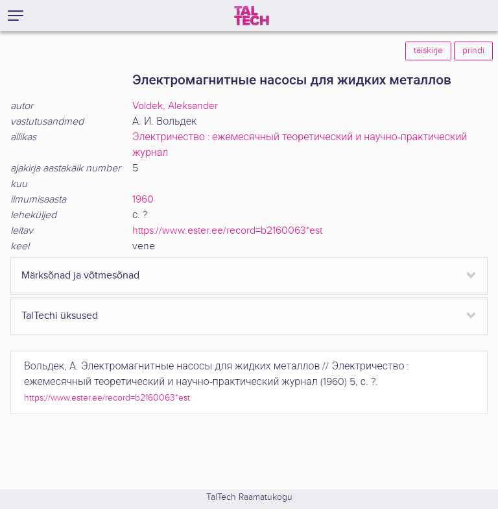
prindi (473, 50)
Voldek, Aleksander (175, 106)
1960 (143, 199)
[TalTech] (251, 15)
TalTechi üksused (59, 316)
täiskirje (428, 50)
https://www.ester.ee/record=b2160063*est (227, 231)
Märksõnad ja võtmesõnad (80, 275)
